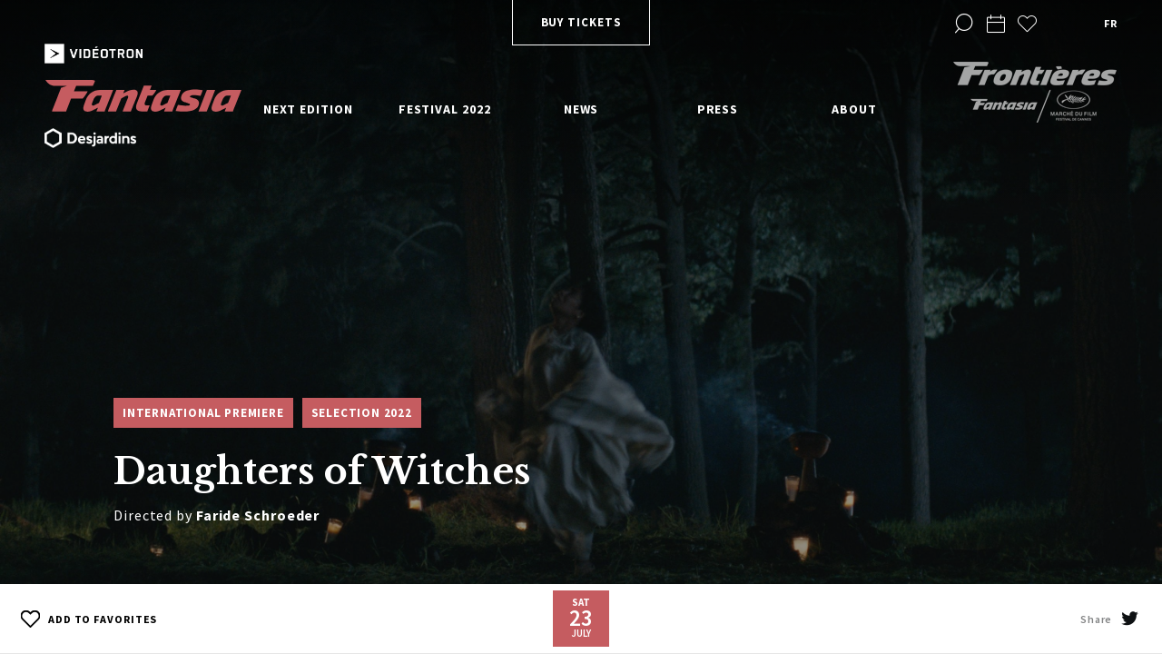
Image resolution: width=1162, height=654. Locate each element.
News (581, 109)
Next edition (308, 109)
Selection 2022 (361, 413)
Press (718, 109)
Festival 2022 (445, 109)
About (854, 109)
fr (1110, 23)
